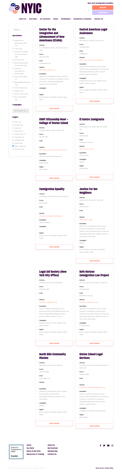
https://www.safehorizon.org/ (88, 302)
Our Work (33, 19)
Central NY (19, 131)
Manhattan (19, 140)
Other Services (21, 88)
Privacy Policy (109, 468)
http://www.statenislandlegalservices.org (92, 387)
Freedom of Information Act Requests (19, 71)
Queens (18, 143)
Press (56, 19)
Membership (66, 19)
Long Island (19, 137)
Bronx (18, 122)
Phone (41, 54)
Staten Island (20, 146)
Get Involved (45, 19)
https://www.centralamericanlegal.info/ (91, 60)
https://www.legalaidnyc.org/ (48, 302)
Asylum (18, 49)
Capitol (18, 128)
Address (42, 45)
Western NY (19, 149)
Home (29, 445)
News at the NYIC (34, 451)
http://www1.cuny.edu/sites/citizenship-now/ (53, 150)
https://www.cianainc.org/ (47, 70)
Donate (103, 7)
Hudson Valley (20, 134)
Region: (41, 94)
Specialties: (42, 74)
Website (41, 67)
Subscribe (102, 12)
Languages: (42, 88)
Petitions (19, 91)
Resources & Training (83, 19)
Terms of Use (100, 468)
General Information (21, 78)
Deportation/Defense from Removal (21, 64)
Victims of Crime (21, 94)
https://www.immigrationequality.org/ (50, 216)
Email (40, 61)
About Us (23, 19)
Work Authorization (20, 98)
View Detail (54, 108)
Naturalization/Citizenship (22, 84)
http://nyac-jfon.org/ (85, 219)
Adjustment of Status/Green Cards (21, 43)
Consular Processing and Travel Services (21, 54)
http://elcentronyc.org (86, 149)
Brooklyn (19, 125)
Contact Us (98, 19)
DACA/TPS (19, 60)
